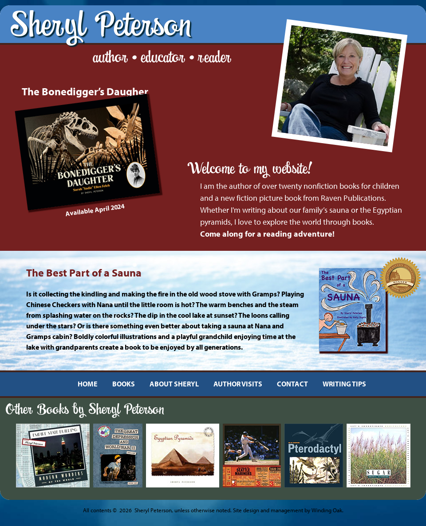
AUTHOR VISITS (237, 383)
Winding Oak (327, 510)
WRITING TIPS (344, 383)
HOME (88, 383)
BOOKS (123, 383)
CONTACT (292, 383)
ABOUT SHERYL (174, 383)
